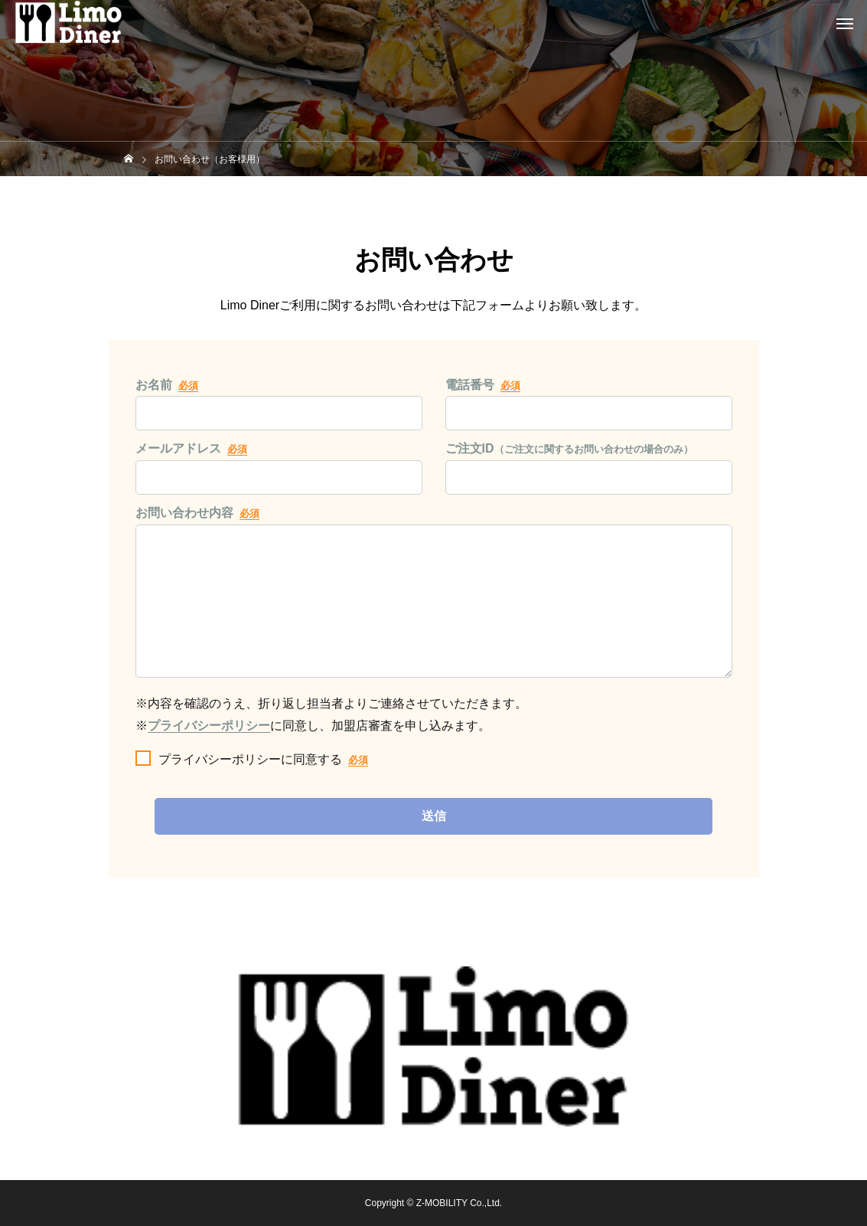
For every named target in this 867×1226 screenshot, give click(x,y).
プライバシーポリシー (209, 727)
